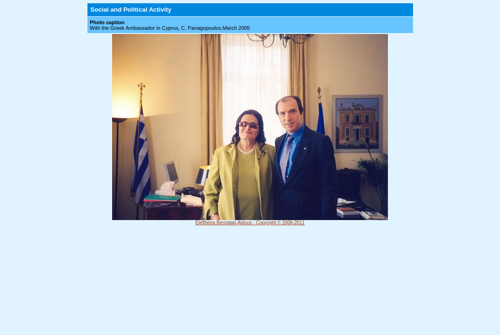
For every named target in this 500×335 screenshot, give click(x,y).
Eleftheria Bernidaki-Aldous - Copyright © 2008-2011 (250, 222)
